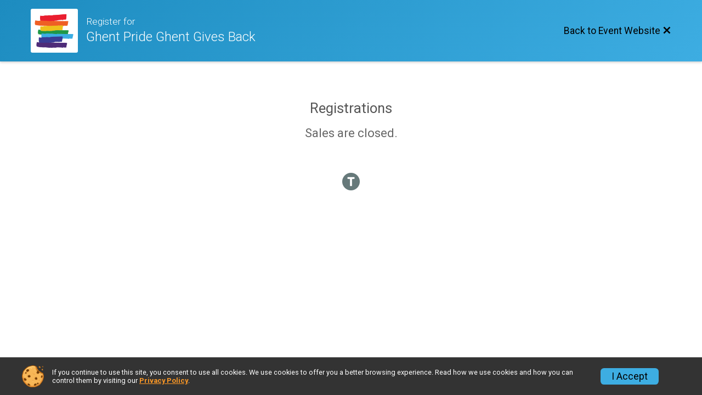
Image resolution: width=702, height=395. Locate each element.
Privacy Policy (163, 380)
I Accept (630, 376)
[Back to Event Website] (617, 30)
